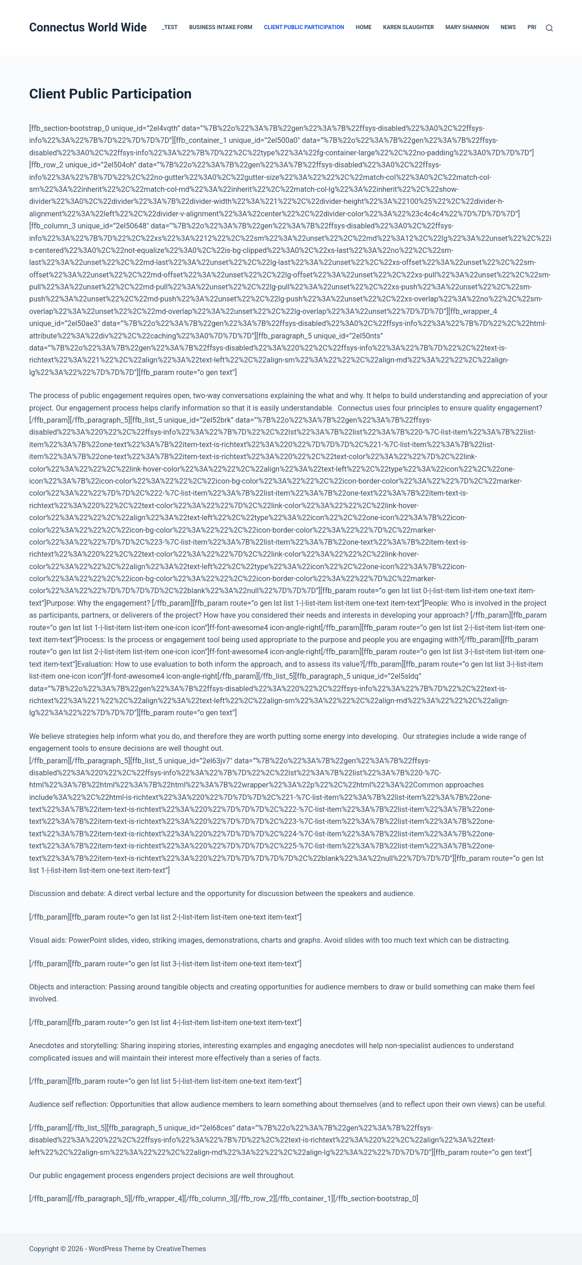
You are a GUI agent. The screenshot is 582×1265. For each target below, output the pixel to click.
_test (170, 27)
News (508, 27)
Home (363, 27)
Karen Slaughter (408, 27)
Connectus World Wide (88, 27)
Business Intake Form (221, 27)
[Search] (549, 28)
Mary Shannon (467, 27)
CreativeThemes (181, 1249)
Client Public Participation (304, 27)
